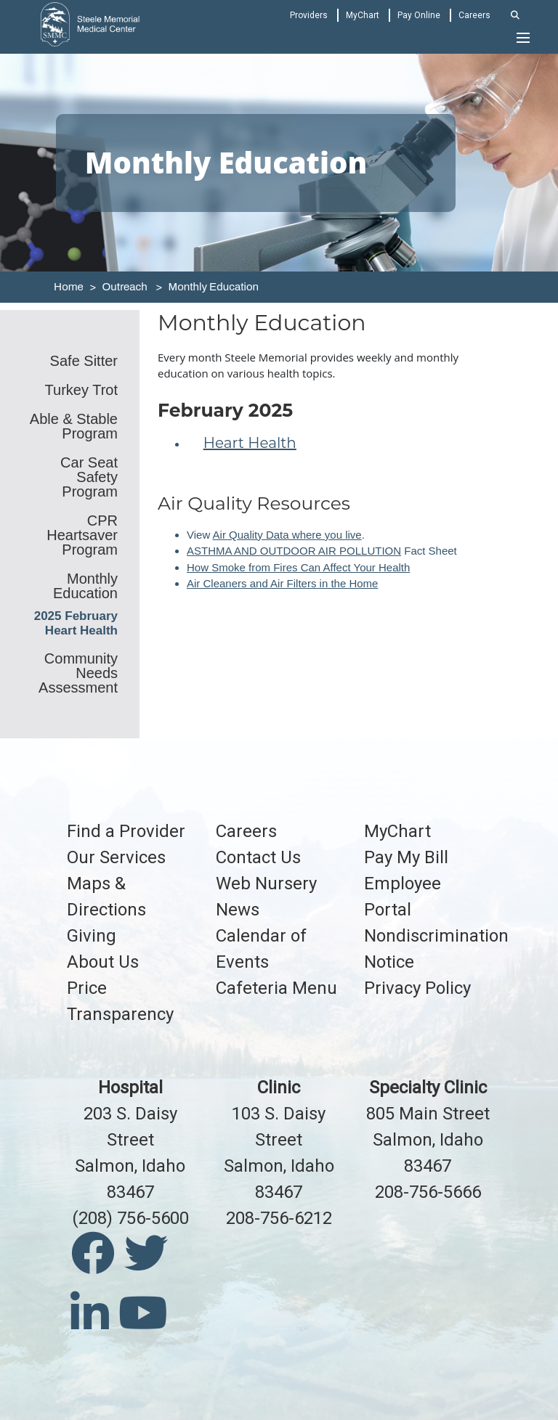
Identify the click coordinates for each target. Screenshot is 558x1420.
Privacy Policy (417, 988)
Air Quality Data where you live (287, 535)
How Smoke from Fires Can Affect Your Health (298, 567)
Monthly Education (213, 287)
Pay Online (418, 15)
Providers (309, 15)
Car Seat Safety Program (89, 476)
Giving (91, 936)
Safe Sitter (84, 361)
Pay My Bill (406, 857)
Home (69, 287)
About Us (103, 962)
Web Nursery (266, 883)
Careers (474, 15)
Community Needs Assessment (78, 672)
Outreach (124, 287)
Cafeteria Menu (276, 988)
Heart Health (249, 443)
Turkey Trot (81, 390)
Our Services (116, 857)
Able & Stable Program (74, 426)
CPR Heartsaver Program (82, 535)
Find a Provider (126, 831)
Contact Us (258, 857)
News (237, 909)
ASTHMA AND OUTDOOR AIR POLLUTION (294, 550)
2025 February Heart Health (76, 623)
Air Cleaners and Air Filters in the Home (282, 583)
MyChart (362, 15)
